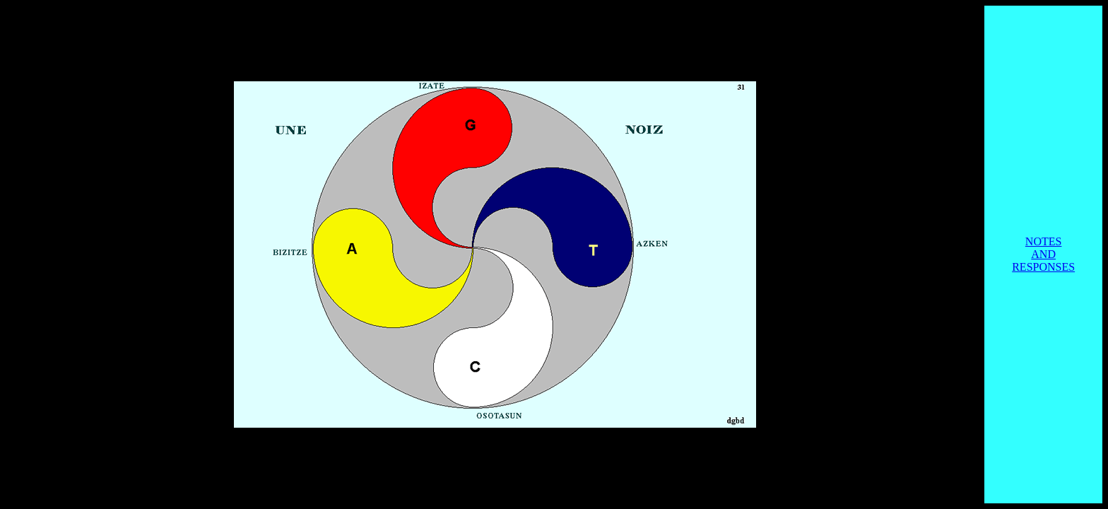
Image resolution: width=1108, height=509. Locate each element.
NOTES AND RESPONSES (1043, 254)
